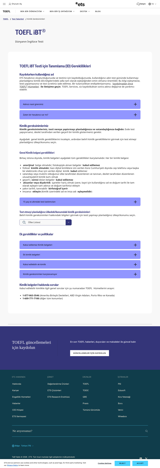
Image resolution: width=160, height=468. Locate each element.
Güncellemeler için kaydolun (89, 353)
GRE (85, 397)
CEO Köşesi (17, 410)
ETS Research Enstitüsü (59, 397)
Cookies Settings (104, 464)
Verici (120, 410)
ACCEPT (140, 464)
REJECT (122, 464)
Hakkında (16, 384)
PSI (119, 384)
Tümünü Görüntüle (91, 410)
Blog (98, 11)
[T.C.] (80, 4)
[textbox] (36, 222)
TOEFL (86, 384)
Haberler (16, 403)
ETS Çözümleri (54, 390)
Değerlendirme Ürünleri (58, 384)
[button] (32, 11)
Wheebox (122, 416)
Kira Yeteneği (124, 397)
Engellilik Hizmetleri (21, 397)
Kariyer (15, 390)
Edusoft (121, 390)
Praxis (85, 403)
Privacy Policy (12, 466)
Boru (120, 403)
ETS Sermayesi (19, 416)
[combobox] (46, 222)
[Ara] (146, 431)
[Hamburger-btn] (4, 4)
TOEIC (86, 390)
